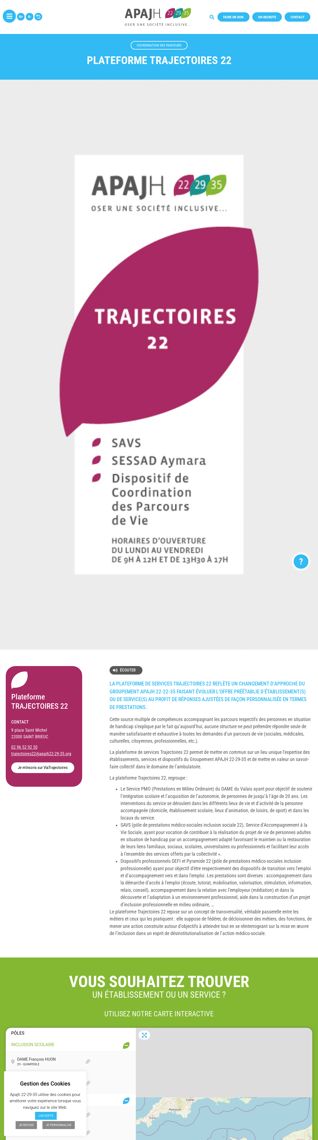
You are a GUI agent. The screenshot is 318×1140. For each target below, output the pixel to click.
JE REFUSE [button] (26, 1125)
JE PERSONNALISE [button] (58, 1125)
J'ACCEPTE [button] (45, 1116)
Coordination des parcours (159, 45)
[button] (233, 13)
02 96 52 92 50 (24, 747)
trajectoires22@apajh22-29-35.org (41, 753)
